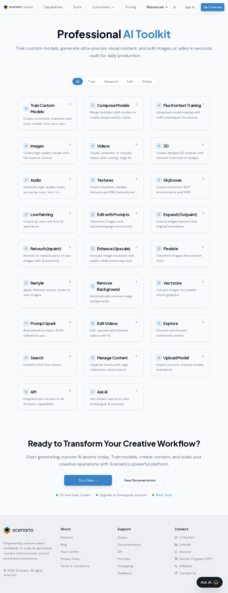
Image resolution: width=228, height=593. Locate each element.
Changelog (125, 566)
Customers (98, 7)
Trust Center (70, 552)
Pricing (125, 7)
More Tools (164, 495)
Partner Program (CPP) (193, 559)
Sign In (190, 7)
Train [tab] (91, 81)
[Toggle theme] (174, 7)
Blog (64, 545)
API (120, 552)
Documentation (129, 545)
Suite (72, 7)
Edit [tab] (130, 81)
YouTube (124, 559)
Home (22, 7)
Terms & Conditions (75, 566)
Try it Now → (88, 480)
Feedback (125, 573)
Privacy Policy (71, 559)
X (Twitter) (185, 537)
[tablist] (114, 81)
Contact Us (185, 573)
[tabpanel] (114, 253)
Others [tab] (147, 81)
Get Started (213, 7)
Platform (67, 537)
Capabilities (47, 7)
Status (122, 537)
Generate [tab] (111, 81)
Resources (152, 7)
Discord (183, 552)
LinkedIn (183, 545)
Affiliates (183, 566)
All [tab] (77, 81)
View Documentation (140, 480)
